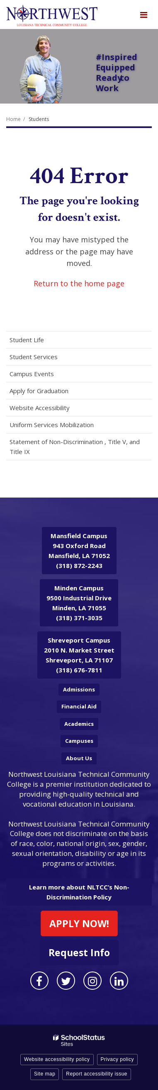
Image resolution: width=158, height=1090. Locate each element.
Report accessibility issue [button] (96, 1074)
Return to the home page (79, 283)
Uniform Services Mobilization (52, 425)
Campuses (79, 740)
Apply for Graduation (39, 391)
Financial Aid (79, 706)
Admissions (79, 689)
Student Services (34, 357)
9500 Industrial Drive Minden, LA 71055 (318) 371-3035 (79, 603)
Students (39, 119)
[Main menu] (143, 14)
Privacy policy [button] (117, 1059)
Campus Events (32, 374)
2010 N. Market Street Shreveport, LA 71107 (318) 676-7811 (79, 655)
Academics (79, 723)
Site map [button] (44, 1074)
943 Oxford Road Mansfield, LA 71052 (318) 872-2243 (79, 551)
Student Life (27, 340)
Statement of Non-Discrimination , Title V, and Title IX (75, 446)
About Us (79, 758)
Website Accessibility (40, 408)
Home (13, 119)
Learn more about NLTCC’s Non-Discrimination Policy (79, 892)
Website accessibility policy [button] (57, 1059)
